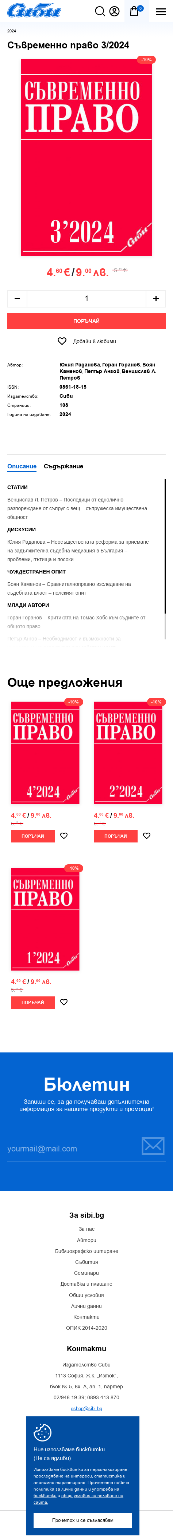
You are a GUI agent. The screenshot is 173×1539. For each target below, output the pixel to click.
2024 (11, 31)
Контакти (86, 1317)
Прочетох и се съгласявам (83, 1520)
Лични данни (86, 1306)
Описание (21, 467)
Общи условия (86, 1295)
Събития (86, 1262)
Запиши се (153, 1145)
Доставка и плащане (86, 1284)
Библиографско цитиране (86, 1251)
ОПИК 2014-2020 (86, 1328)
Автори (86, 1240)
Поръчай (86, 321)
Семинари (86, 1273)
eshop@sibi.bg (86, 1408)
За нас (87, 1229)
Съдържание (63, 467)
